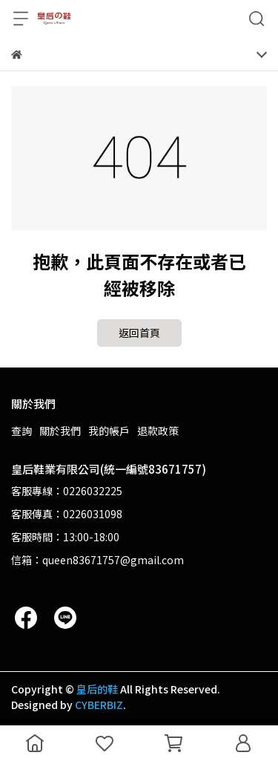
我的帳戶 (109, 430)
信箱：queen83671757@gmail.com (97, 559)
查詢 (21, 430)
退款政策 (158, 430)
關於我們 (60, 430)
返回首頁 (139, 332)
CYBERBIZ (99, 704)
